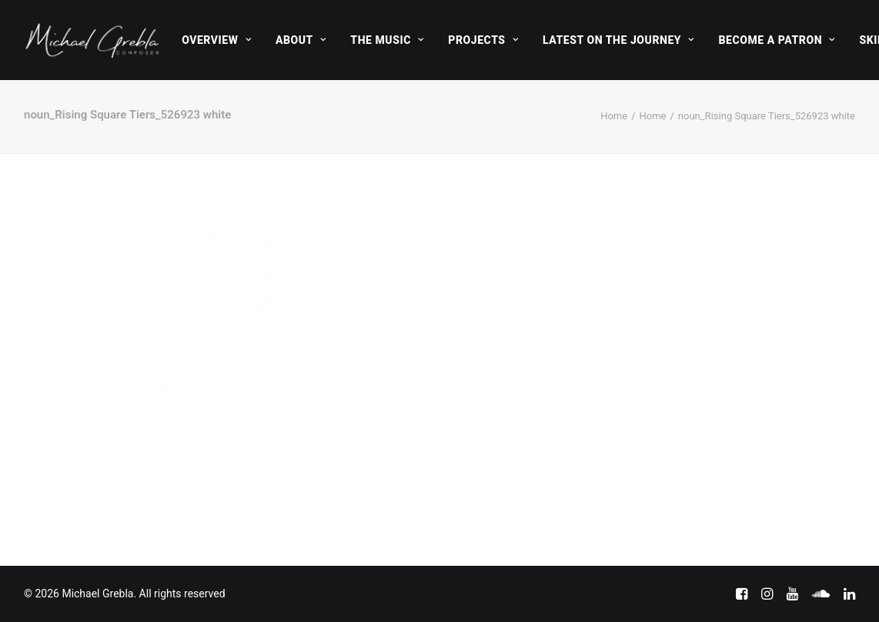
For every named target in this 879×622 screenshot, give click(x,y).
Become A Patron (777, 40)
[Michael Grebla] (92, 40)
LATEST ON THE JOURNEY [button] (618, 40)
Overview (216, 40)
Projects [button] (483, 40)
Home (613, 116)
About (301, 40)
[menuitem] (216, 40)
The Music (386, 40)
